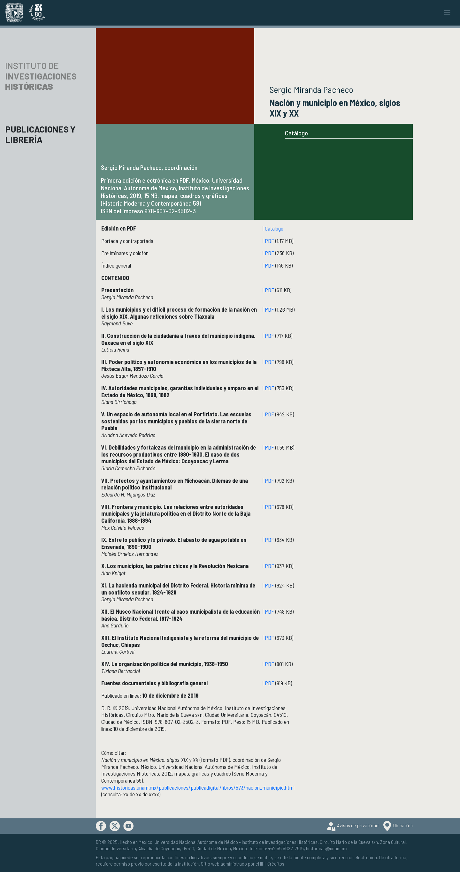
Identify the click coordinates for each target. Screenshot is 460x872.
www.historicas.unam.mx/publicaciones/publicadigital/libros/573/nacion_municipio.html (198, 787)
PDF (269, 240)
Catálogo (296, 133)
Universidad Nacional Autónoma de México (196, 842)
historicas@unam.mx (327, 848)
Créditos (275, 864)
